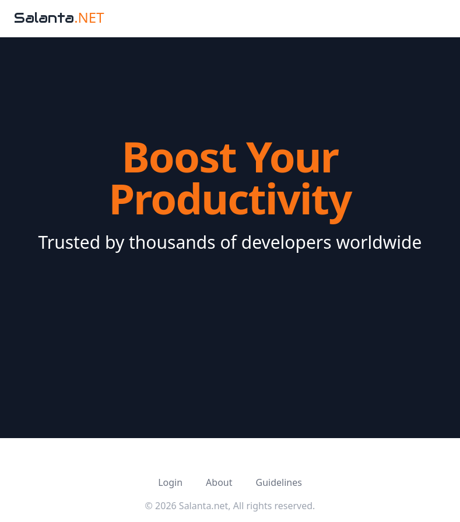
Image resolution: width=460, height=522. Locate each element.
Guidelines (278, 482)
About (219, 482)
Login (170, 482)
